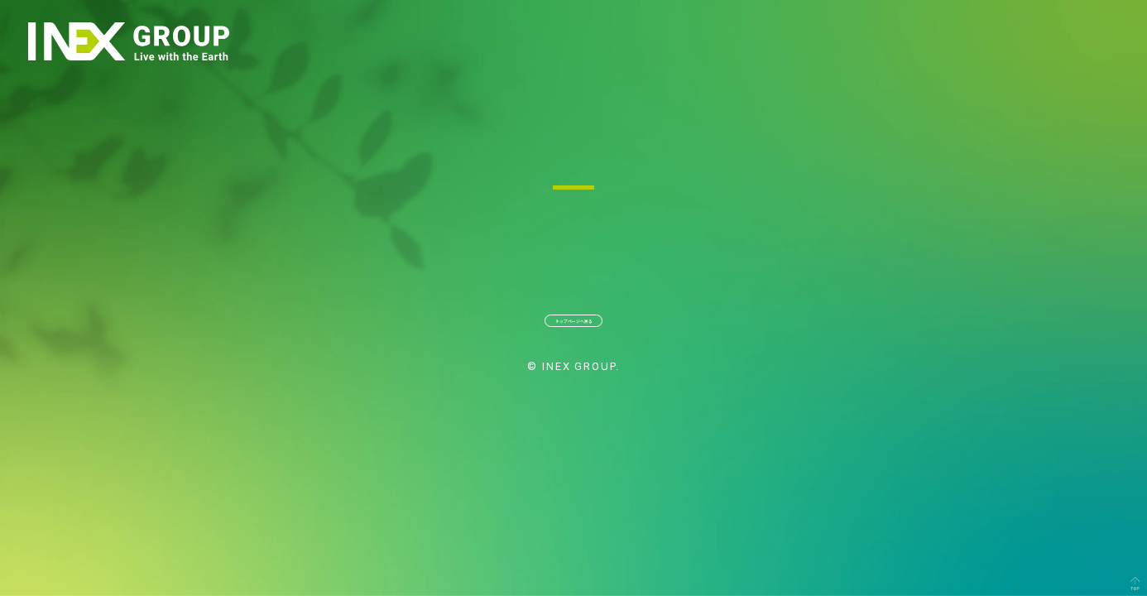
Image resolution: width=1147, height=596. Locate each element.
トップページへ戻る (573, 332)
